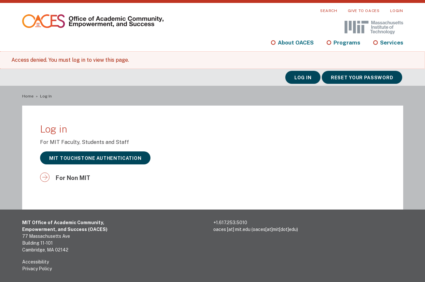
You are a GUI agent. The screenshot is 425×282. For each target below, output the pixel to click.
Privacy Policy (37, 268)
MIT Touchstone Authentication (95, 158)
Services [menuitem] (391, 42)
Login (396, 10)
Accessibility (35, 261)
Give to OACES (364, 10)
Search (328, 10)
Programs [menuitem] (346, 42)
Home (28, 96)
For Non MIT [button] (73, 177)
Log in (302, 77)
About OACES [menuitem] (296, 42)
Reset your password (362, 77)
